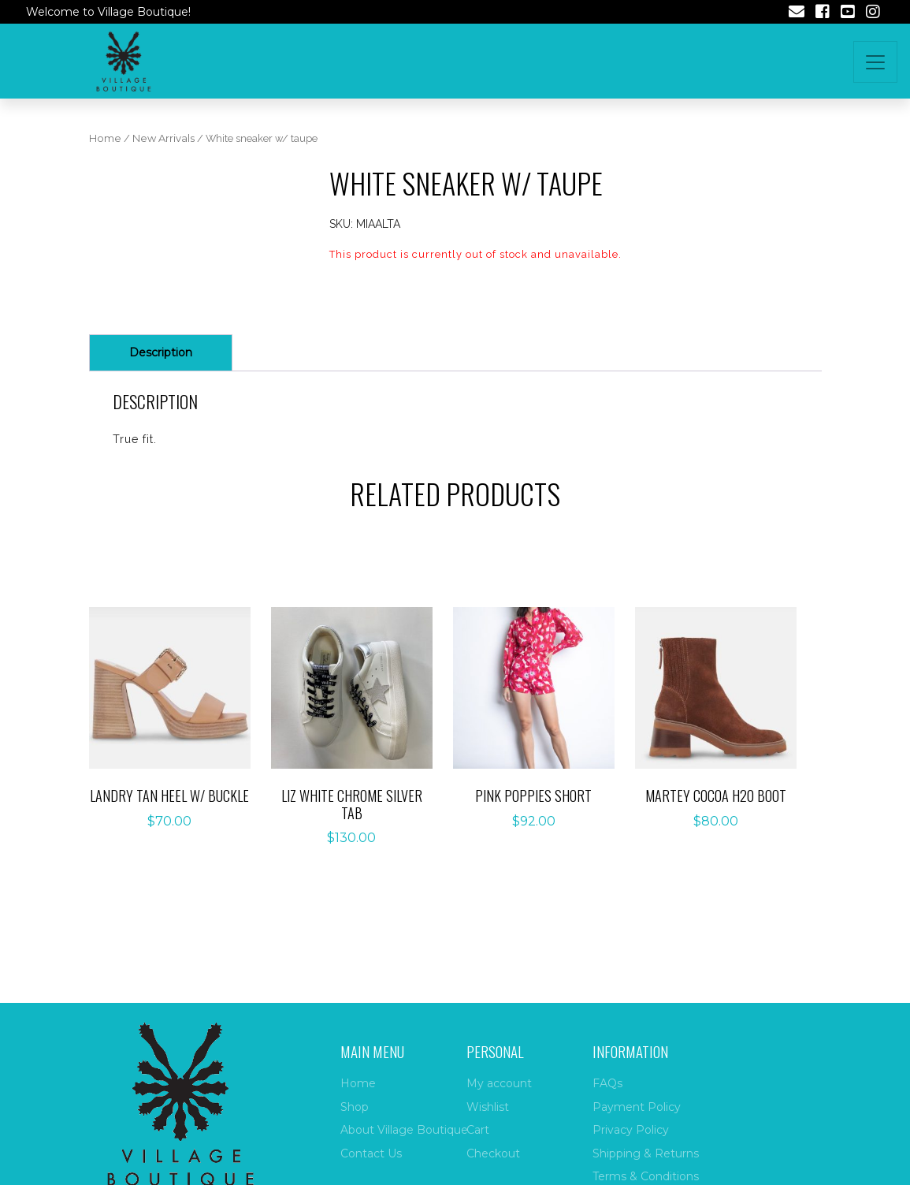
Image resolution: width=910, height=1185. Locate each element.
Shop (354, 1107)
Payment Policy (636, 1107)
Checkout (493, 1153)
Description (160, 352)
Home (105, 138)
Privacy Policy (630, 1130)
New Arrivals (163, 138)
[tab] (160, 352)
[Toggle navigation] (875, 62)
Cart (477, 1130)
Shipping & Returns (645, 1153)
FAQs (607, 1083)
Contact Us (371, 1153)
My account (499, 1083)
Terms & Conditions (645, 1176)
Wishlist (487, 1107)
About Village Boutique (404, 1130)
